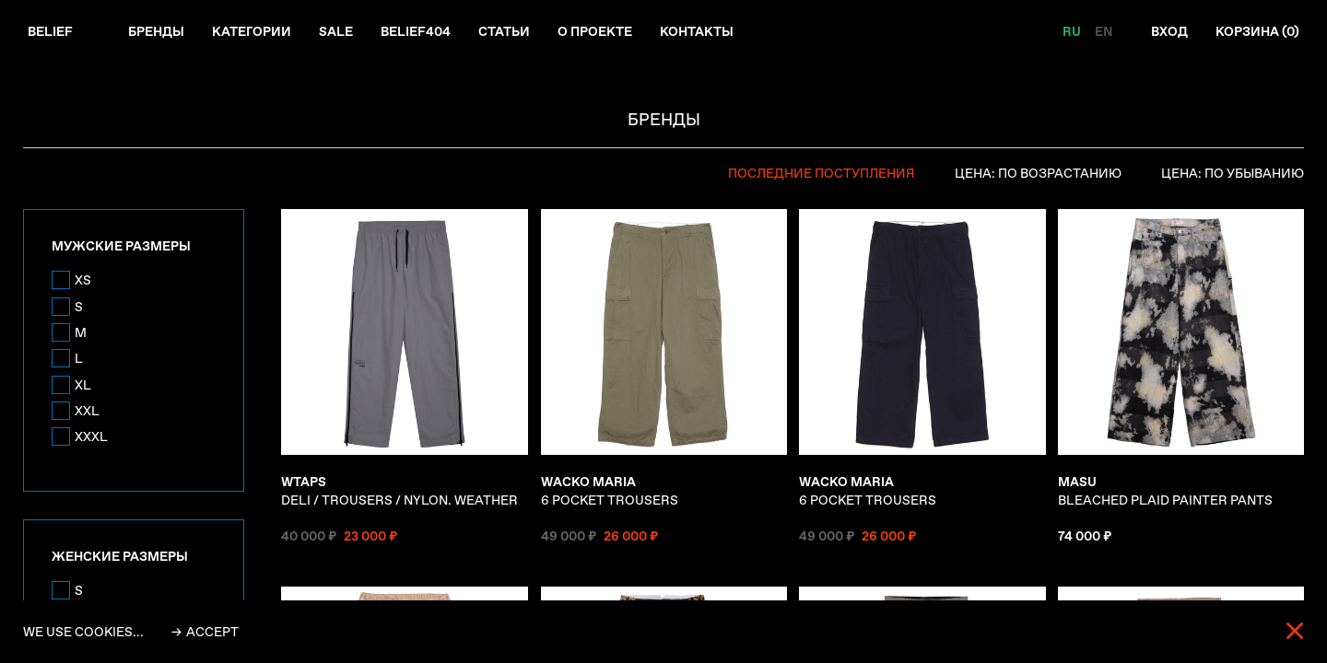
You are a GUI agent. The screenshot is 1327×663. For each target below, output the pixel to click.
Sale (336, 31)
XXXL (91, 436)
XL (83, 385)
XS (83, 280)
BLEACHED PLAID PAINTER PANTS (1165, 490)
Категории (251, 31)
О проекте (595, 31)
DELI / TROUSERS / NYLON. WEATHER (399, 490)
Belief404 (416, 31)
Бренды (156, 31)
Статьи (504, 31)
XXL (87, 410)
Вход (1169, 31)
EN (1103, 31)
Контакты (697, 31)
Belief (50, 31)
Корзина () (1257, 31)
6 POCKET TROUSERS (609, 490)
